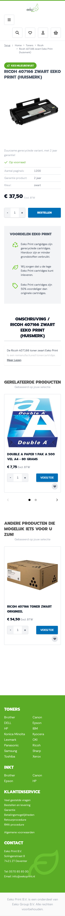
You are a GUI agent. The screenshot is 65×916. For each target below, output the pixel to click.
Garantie (9, 810)
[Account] (43, 33)
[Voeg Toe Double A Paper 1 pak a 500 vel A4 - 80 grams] (47, 477)
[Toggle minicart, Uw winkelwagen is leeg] (56, 33)
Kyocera (38, 734)
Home (18, 45)
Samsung (10, 751)
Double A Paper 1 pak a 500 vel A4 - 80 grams (31, 457)
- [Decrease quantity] (7, 213)
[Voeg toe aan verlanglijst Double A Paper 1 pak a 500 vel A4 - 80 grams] (55, 486)
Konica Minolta (14, 734)
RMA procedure (14, 824)
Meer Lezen (14, 360)
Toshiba (9, 756)
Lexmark (10, 740)
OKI (35, 740)
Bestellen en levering (17, 805)
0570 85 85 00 (18, 871)
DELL (7, 723)
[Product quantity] (15, 212)
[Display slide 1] (29, 500)
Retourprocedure (15, 820)
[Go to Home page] (32, 7)
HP (6, 728)
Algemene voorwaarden (19, 832)
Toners (29, 45)
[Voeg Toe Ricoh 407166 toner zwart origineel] (47, 630)
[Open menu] (9, 20)
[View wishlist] (30, 33)
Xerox (37, 756)
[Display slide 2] (36, 500)
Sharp (37, 751)
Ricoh (40, 45)
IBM (35, 728)
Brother (9, 717)
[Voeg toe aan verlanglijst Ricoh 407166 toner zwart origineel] (55, 639)
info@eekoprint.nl (23, 876)
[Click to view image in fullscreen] (32, 112)
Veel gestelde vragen (17, 800)
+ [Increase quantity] (22, 213)
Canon (37, 717)
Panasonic (11, 745)
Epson (37, 723)
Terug (7, 45)
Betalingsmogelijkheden (19, 815)
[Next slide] (57, 500)
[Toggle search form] (17, 33)
